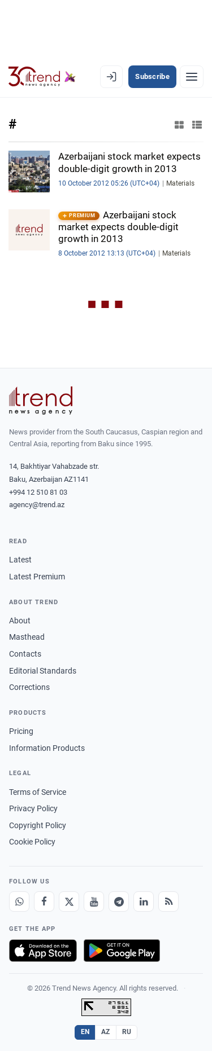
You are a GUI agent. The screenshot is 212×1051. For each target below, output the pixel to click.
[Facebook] (44, 901)
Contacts (25, 653)
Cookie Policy (32, 841)
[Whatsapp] (19, 901)
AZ (105, 1032)
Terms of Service (37, 792)
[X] (69, 901)
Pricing (21, 731)
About (20, 620)
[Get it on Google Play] (122, 950)
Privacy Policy (33, 808)
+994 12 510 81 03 (38, 492)
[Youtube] (94, 901)
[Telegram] (119, 901)
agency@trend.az (36, 504)
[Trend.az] (42, 77)
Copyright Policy (37, 825)
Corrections (29, 687)
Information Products (47, 748)
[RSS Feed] (168, 901)
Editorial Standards (42, 670)
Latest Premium (37, 576)
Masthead (27, 636)
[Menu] (192, 76)
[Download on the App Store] (43, 950)
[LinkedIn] (143, 901)
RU (127, 1032)
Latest (20, 559)
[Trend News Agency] (40, 400)
